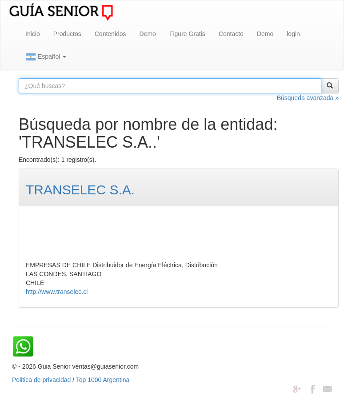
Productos (67, 33)
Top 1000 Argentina (103, 379)
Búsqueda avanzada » (308, 97)
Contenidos (110, 33)
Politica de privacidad (41, 379)
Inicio (32, 33)
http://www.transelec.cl (57, 291)
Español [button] (45, 57)
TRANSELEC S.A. (80, 189)
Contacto (231, 33)
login (293, 33)
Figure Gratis (187, 33)
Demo (148, 33)
